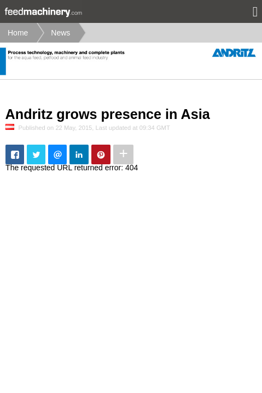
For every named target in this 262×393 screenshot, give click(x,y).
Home (18, 32)
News (60, 32)
